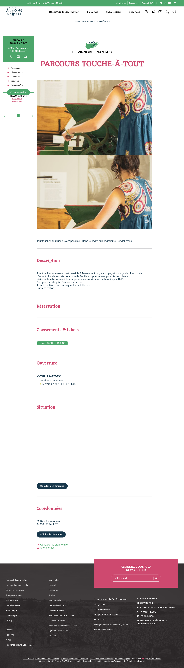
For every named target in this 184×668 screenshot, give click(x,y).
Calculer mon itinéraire (52, 486)
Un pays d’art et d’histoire (17, 585)
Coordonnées (17, 85)
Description (16, 68)
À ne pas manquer (14, 595)
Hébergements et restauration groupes (111, 624)
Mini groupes (99, 604)
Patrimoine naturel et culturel (61, 615)
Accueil (77, 21)
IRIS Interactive (154, 659)
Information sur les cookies (47, 659)
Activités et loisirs (56, 610)
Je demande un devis (103, 630)
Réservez (134, 12)
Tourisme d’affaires (102, 609)
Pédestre (10, 635)
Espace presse (148, 599)
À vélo (8, 640)
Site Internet (45, 547)
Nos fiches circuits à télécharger (20, 645)
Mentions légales (122, 659)
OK (157, 578)
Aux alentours (12, 600)
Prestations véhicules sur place (63, 626)
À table (52, 595)
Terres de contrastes (15, 590)
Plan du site (28, 659)
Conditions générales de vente (74, 659)
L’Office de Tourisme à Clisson (157, 607)
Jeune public (99, 619)
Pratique (52, 636)
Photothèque (11, 610)
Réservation (20, 92)
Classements (17, 72)
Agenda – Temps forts (58, 631)
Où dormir (53, 590)
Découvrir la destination (64, 12)
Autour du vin (55, 600)
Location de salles (57, 620)
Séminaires (121, 3)
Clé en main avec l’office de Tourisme (110, 599)
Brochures (147, 616)
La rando (92, 12)
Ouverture (15, 77)
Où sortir (53, 585)
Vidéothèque (11, 615)
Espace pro (134, 3)
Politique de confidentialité (102, 659)
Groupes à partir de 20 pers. (106, 614)
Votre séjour (113, 12)
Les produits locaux (57, 605)
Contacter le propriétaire (52, 544)
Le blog (9, 620)
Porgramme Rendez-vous (18, 100)
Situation (15, 81)
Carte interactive (13, 605)
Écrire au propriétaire (18, 57)
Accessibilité (147, 3)
